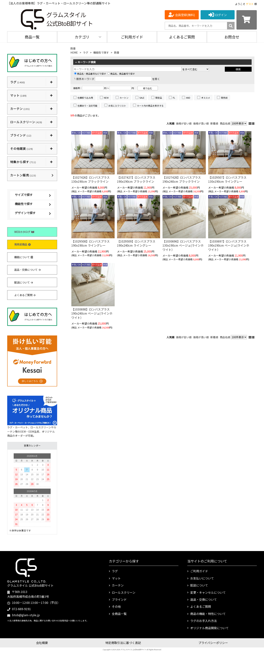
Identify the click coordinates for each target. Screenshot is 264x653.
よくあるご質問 (182, 37)
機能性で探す (24, 204)
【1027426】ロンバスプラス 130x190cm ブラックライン (90, 179)
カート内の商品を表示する (150, 105)
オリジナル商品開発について (209, 628)
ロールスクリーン (123, 592)
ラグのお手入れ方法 (203, 620)
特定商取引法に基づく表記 (123, 642)
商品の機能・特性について (208, 613)
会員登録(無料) (185, 15)
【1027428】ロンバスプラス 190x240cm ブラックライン (182, 179)
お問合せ (231, 37)
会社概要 (42, 642)
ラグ (85, 52)
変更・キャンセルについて (208, 592)
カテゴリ (82, 37)
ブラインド (119, 599)
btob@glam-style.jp (26, 615)
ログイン (221, 15)
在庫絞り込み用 (85, 97)
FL (174, 97)
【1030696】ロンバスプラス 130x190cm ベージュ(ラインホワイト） (183, 245)
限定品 (158, 97)
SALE (141, 97)
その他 (116, 606)
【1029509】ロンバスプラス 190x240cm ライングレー (136, 243)
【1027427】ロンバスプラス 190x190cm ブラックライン (136, 179)
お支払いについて (202, 578)
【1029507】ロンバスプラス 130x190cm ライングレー (227, 179)
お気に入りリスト (117, 105)
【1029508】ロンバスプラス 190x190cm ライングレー (90, 243)
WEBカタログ (24, 232)
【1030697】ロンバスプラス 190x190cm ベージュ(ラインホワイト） (228, 245)
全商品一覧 (119, 613)
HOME (74, 52)
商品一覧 (32, 37)
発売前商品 (22, 244)
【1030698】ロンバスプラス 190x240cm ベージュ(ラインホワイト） (91, 313)
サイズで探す (24, 194)
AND (188, 97)
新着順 (214, 123)
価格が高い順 (201, 123)
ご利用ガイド (132, 37)
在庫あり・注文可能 (87, 105)
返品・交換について (27, 270)
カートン (124, 97)
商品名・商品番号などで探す (90, 73)
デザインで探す (25, 213)
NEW (106, 97)
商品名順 (225, 123)
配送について (23, 282)
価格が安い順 (184, 123)
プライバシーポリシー (213, 642)
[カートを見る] (246, 20)
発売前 (224, 97)
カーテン (118, 585)
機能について (23, 257)
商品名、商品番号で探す (121, 73)
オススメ (205, 97)
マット (116, 578)
